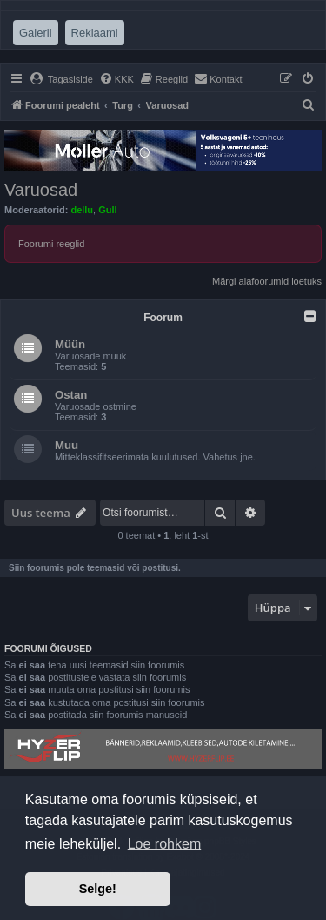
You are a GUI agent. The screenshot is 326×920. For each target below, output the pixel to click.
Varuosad (40, 189)
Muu (66, 445)
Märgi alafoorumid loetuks (267, 281)
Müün (70, 344)
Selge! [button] (97, 889)
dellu (81, 210)
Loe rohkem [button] (165, 843)
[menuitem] (61, 79)
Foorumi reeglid (51, 243)
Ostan (71, 394)
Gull (107, 210)
